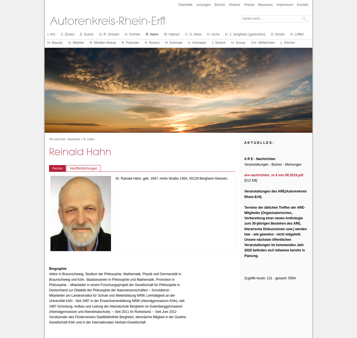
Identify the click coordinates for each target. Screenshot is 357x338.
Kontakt (302, 5)
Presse (249, 5)
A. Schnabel (197, 43)
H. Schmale (173, 43)
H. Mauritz (55, 43)
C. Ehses (67, 34)
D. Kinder (278, 34)
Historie (234, 5)
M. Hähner (172, 34)
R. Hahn (152, 34)
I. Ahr (51, 34)
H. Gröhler (132, 34)
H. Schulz (238, 43)
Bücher (219, 5)
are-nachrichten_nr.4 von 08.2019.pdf (273, 175)
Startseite (185, 5)
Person (57, 168)
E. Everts (87, 34)
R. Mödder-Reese (103, 43)
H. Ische (213, 34)
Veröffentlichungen (83, 168)
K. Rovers (152, 43)
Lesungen (203, 5)
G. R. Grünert (109, 34)
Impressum (285, 5)
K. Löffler (297, 34)
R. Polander (130, 43)
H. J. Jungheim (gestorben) (245, 34)
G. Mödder (76, 43)
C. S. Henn (193, 34)
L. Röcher (288, 43)
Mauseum (265, 5)
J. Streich (219, 43)
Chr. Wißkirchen (263, 43)
